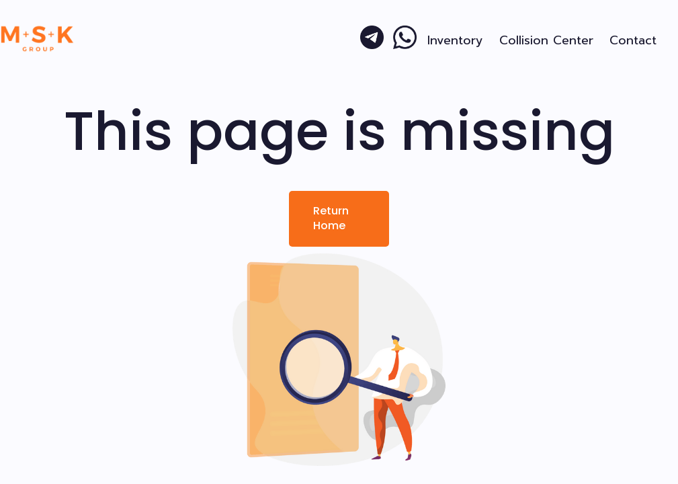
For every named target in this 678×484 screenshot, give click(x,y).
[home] (37, 38)
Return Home (331, 218)
